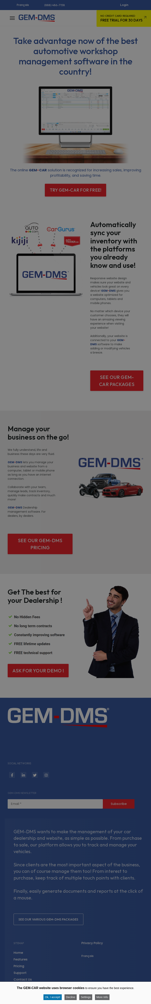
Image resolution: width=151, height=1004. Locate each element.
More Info (102, 997)
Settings (86, 997)
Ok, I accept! (52, 997)
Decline (70, 997)
